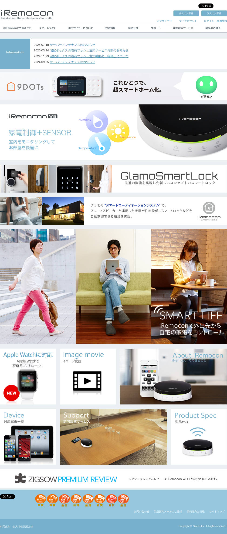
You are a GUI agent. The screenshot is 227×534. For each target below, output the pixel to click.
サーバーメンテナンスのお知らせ (72, 45)
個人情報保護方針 (23, 526)
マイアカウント (188, 21)
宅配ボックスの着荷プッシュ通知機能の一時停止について (89, 56)
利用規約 (5, 526)
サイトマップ (217, 511)
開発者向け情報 (196, 511)
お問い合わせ (141, 511)
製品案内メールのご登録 (168, 511)
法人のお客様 (214, 13)
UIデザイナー (164, 21)
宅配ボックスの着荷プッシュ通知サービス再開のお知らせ (89, 50)
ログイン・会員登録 (215, 21)
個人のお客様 (186, 13)
